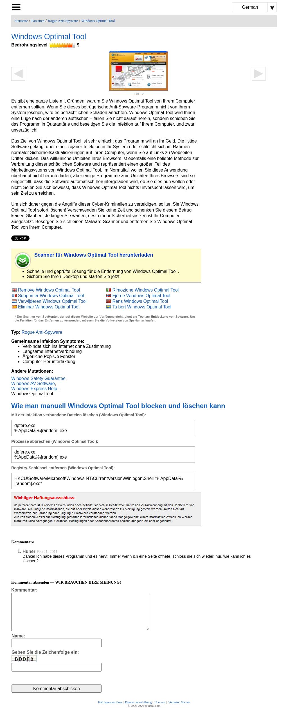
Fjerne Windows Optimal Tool (141, 295)
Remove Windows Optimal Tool (49, 290)
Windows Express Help (34, 388)
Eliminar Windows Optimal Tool (48, 306)
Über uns (159, 710)
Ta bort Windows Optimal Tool (141, 306)
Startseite (21, 21)
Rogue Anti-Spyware (63, 21)
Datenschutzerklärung (138, 710)
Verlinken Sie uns (179, 710)
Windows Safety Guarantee (38, 378)
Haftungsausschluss (110, 710)
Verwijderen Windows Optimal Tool (52, 301)
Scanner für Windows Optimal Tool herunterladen (93, 255)
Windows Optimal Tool (98, 21)
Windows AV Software (33, 383)
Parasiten (37, 21)
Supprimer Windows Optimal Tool (51, 295)
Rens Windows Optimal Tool (140, 301)
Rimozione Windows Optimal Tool (145, 290)
